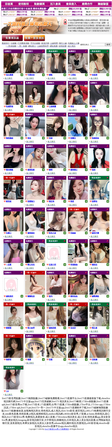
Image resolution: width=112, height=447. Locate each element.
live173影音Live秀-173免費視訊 (57, 429)
